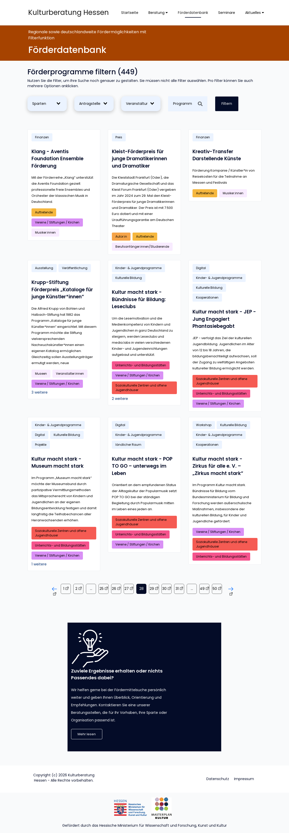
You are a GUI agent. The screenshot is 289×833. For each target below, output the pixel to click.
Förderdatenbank (193, 12)
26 (114, 588)
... (91, 588)
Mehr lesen (87, 734)
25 (102, 588)
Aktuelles (254, 12)
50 (215, 588)
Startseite (129, 12)
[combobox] (46, 103)
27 (126, 588)
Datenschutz (217, 778)
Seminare (226, 12)
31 (177, 588)
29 (152, 588)
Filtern (226, 103)
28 (141, 588)
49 (202, 588)
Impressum (244, 778)
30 (164, 588)
